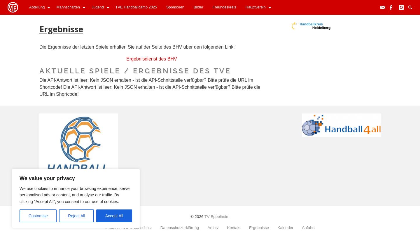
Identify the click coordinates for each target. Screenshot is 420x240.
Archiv (212, 228)
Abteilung (37, 7)
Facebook (394, 7)
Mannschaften (68, 7)
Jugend (98, 7)
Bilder (198, 7)
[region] (76, 198)
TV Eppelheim (216, 216)
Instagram (403, 7)
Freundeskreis (224, 7)
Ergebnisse (259, 228)
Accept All (114, 216)
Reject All (76, 216)
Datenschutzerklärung (179, 228)
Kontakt (385, 7)
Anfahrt (308, 228)
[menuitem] (38, 7)
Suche (413, 7)
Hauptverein (256, 7)
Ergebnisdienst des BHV (151, 58)
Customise (38, 216)
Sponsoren (175, 7)
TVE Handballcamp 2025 (136, 7)
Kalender (285, 228)
